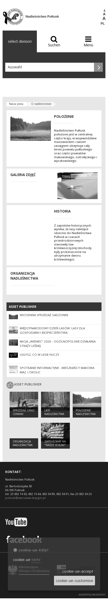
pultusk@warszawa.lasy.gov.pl (25, 498)
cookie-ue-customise (74, 580)
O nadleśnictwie (41, 104)
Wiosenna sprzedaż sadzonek (44, 315)
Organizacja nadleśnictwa (22, 443)
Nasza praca (16, 104)
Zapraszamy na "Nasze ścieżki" (55, 443)
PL (103, 23)
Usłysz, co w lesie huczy (39, 354)
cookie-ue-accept (77, 571)
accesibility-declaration (92, 594)
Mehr (36, 559)
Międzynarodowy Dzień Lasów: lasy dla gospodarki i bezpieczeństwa (52, 330)
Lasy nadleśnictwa (54, 412)
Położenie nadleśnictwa (86, 412)
